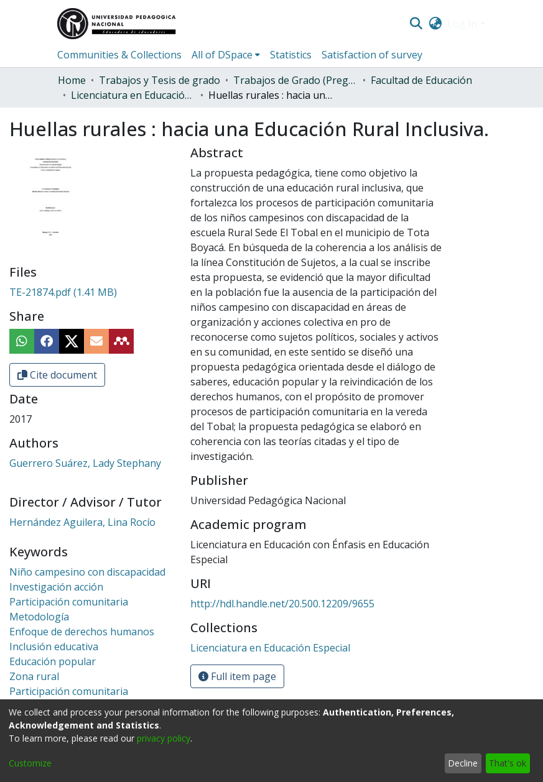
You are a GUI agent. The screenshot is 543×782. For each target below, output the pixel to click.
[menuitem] (435, 23)
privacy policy (163, 738)
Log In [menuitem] (462, 23)
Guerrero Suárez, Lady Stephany (85, 463)
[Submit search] (416, 23)
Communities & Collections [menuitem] (119, 55)
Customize (30, 763)
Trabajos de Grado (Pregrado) (295, 80)
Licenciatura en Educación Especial (133, 95)
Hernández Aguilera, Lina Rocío (82, 522)
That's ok (507, 763)
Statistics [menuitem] (291, 55)
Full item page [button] (237, 676)
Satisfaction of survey (372, 55)
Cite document (57, 375)
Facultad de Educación (421, 80)
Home (72, 80)
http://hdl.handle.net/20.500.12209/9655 (282, 603)
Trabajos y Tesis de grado (159, 80)
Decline (463, 763)
